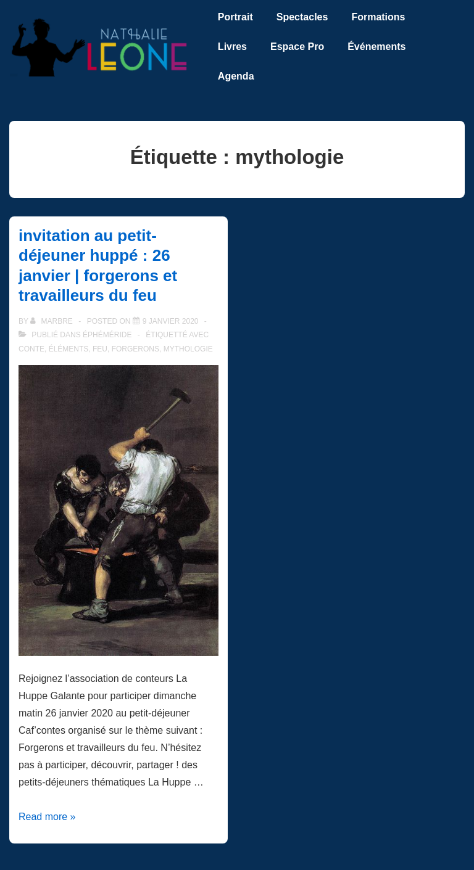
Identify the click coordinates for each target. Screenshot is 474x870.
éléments (69, 349)
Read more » (47, 816)
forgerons (135, 349)
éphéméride (107, 334)
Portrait (235, 17)
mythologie (188, 349)
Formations (378, 17)
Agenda (236, 76)
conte (31, 349)
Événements (376, 46)
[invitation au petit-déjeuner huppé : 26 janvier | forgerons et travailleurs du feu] (171, 321)
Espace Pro (297, 46)
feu (100, 349)
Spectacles (302, 17)
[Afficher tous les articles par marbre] (52, 321)
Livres (232, 46)
